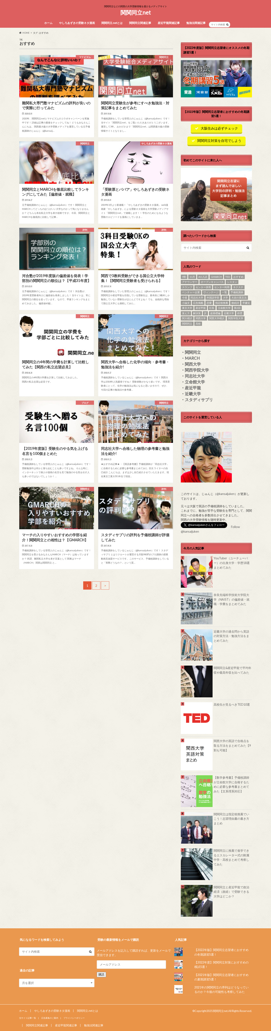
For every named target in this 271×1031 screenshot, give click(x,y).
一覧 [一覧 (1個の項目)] (224, 292)
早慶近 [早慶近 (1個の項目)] (246, 302)
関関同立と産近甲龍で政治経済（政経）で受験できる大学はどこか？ (231, 891)
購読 (101, 974)
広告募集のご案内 (49, 1018)
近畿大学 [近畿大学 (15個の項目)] (229, 313)
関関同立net (135, 12)
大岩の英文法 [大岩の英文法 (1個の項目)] (239, 297)
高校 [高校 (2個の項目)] (198, 323)
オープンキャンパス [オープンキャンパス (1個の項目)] (212, 281)
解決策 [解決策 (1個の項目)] (197, 313)
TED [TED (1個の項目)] (227, 276)
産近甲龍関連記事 (169, 23)
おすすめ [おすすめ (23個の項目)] (238, 276)
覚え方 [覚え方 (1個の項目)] (186, 313)
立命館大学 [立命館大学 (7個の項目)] (224, 308)
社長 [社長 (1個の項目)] (211, 308)
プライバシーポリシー (74, 1018)
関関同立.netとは (112, 23)
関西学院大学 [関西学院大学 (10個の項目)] (235, 318)
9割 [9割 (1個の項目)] (184, 276)
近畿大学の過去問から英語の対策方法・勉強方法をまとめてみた (231, 636)
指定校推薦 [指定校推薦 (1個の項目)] (221, 302)
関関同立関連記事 (140, 23)
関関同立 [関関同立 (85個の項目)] (187, 323)
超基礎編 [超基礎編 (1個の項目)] (215, 313)
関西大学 (193, 364)
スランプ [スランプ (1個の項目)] (187, 287)
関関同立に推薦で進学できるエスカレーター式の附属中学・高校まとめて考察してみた (231, 857)
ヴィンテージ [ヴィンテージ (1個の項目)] (210, 292)
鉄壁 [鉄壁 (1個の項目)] (239, 313)
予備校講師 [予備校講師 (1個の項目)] (237, 292)
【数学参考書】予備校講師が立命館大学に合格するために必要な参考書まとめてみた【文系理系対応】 (231, 784)
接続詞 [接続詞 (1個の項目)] (235, 302)
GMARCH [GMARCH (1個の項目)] (216, 276)
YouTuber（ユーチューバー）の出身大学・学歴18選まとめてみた (232, 562)
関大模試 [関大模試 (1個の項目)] (187, 318)
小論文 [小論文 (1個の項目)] (186, 302)
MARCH (192, 358)
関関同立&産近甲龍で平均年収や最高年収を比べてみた (232, 670)
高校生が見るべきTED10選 (232, 704)
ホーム (48, 23)
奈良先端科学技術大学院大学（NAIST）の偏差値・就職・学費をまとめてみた (231, 599)
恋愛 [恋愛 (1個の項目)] (209, 302)
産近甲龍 (193, 388)
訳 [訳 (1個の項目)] (205, 313)
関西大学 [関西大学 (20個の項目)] (201, 318)
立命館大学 (195, 382)
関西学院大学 (197, 370)
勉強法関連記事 (196, 23)
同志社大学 (195, 376)
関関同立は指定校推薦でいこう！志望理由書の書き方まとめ (231, 818)
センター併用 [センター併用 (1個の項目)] (203, 287)
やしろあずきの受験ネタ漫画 (77, 23)
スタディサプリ (199, 399)
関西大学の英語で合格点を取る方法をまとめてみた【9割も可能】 (232, 745)
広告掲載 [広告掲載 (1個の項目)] (198, 302)
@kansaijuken (225, 494)
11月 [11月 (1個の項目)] (192, 276)
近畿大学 (193, 393)
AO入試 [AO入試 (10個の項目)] (202, 276)
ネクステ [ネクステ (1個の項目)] (238, 287)
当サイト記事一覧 (27, 1018)
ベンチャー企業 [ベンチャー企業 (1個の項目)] (191, 292)
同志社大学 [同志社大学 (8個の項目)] (197, 297)
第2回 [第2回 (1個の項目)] (237, 308)
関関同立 (193, 352)
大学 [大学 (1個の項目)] (225, 297)
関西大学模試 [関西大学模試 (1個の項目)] (216, 318)
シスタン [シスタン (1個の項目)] (232, 281)
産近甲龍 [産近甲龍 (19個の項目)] (201, 308)
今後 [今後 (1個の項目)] (184, 297)
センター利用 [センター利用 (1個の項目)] (222, 287)
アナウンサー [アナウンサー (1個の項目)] (189, 281)
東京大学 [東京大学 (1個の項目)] (187, 308)
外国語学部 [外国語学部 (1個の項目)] (213, 297)
